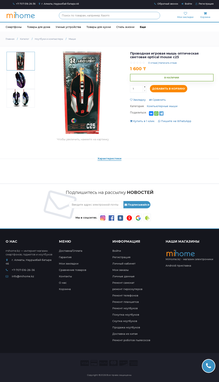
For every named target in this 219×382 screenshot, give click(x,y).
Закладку (138, 99)
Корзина (65, 289)
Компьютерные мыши (162, 106)
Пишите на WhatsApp (174, 121)
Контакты (65, 276)
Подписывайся (137, 204)
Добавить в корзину (167, 88)
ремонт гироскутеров (127, 289)
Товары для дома (38, 27)
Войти (187, 3)
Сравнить (157, 99)
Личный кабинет (123, 263)
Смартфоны (14, 27)
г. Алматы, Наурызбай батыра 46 (59, 3)
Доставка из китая (124, 333)
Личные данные (123, 276)
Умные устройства (68, 27)
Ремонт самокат (123, 282)
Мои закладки (68, 263)
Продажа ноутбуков (126, 327)
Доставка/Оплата (70, 250)
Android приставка (178, 265)
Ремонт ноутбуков (125, 308)
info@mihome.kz (20, 276)
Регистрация (204, 3)
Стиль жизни (125, 27)
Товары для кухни (98, 27)
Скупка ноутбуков (124, 321)
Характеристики (109, 158)
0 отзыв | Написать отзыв (162, 62)
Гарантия (65, 257)
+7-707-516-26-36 (25, 3)
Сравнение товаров (72, 270)
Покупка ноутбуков (125, 314)
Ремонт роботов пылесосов (131, 340)
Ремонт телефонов (125, 295)
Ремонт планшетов (125, 302)
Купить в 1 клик (142, 121)
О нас (63, 282)
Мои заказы (120, 270)
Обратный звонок (166, 3)
